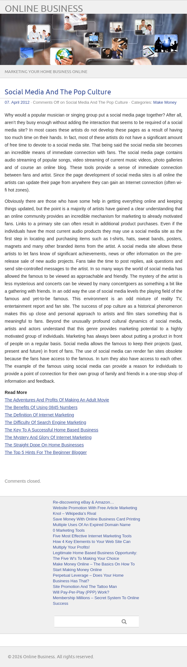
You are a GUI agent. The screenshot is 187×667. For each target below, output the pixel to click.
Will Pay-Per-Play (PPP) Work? (81, 592)
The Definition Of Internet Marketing (39, 414)
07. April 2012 (17, 102)
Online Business (44, 9)
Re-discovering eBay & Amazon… (83, 502)
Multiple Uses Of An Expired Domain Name (92, 524)
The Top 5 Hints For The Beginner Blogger (46, 452)
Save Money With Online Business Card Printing (96, 519)
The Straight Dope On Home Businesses (44, 444)
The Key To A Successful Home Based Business (51, 429)
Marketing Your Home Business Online (46, 72)
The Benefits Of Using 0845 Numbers (41, 407)
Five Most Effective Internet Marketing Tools (92, 536)
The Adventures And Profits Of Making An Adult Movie (57, 399)
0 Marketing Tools (69, 530)
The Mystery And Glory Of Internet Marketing (48, 437)
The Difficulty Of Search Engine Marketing (45, 422)
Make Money (164, 102)
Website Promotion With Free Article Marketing (95, 507)
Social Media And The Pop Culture (58, 92)
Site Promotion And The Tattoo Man (85, 586)
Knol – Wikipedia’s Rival (74, 513)
